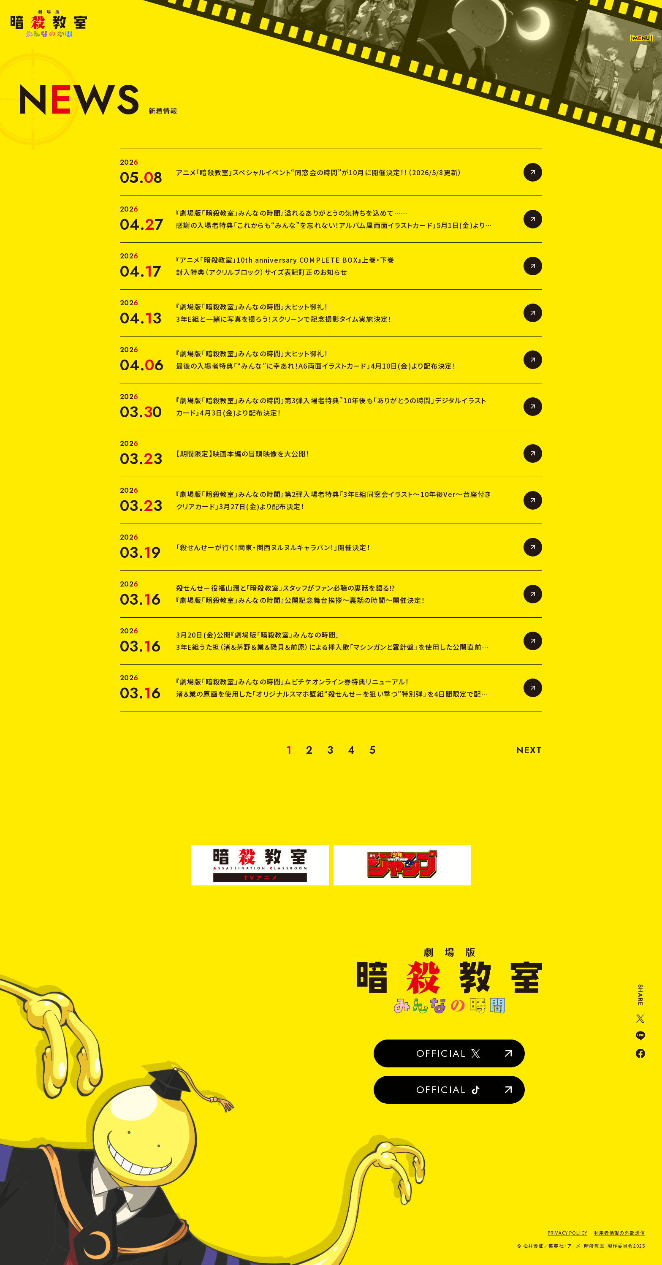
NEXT (528, 750)
